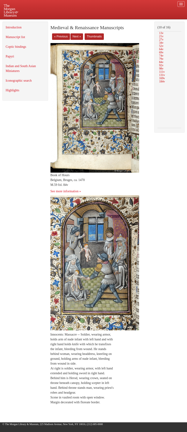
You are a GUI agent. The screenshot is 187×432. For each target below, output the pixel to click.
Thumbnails (94, 36)
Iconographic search (19, 80)
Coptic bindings (16, 46)
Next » (77, 36)
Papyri (10, 56)
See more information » (65, 191)
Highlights (12, 90)
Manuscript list (15, 37)
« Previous (61, 36)
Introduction (14, 27)
